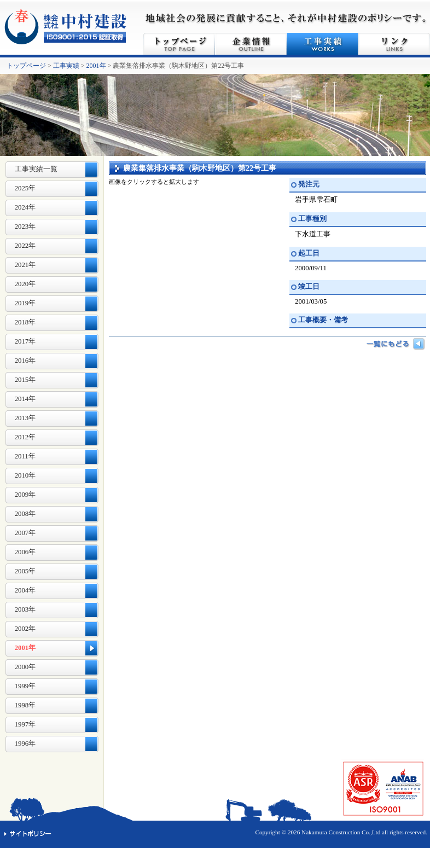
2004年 (25, 590)
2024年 (25, 207)
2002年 (25, 628)
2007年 (25, 533)
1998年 (25, 705)
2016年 (25, 360)
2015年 (25, 380)
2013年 (25, 418)
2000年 (25, 667)
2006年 (25, 552)
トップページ (179, 44)
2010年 (25, 475)
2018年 (25, 322)
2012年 (25, 437)
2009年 (25, 494)
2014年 (25, 399)
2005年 (25, 571)
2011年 (25, 456)
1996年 (25, 743)
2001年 (96, 65)
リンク (394, 44)
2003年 (25, 609)
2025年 (25, 188)
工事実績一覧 (36, 169)
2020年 (25, 284)
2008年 (25, 514)
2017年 (25, 341)
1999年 (25, 686)
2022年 (25, 245)
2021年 (25, 265)
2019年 (25, 303)
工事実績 (322, 44)
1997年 (25, 724)
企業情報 (251, 44)
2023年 (25, 226)
